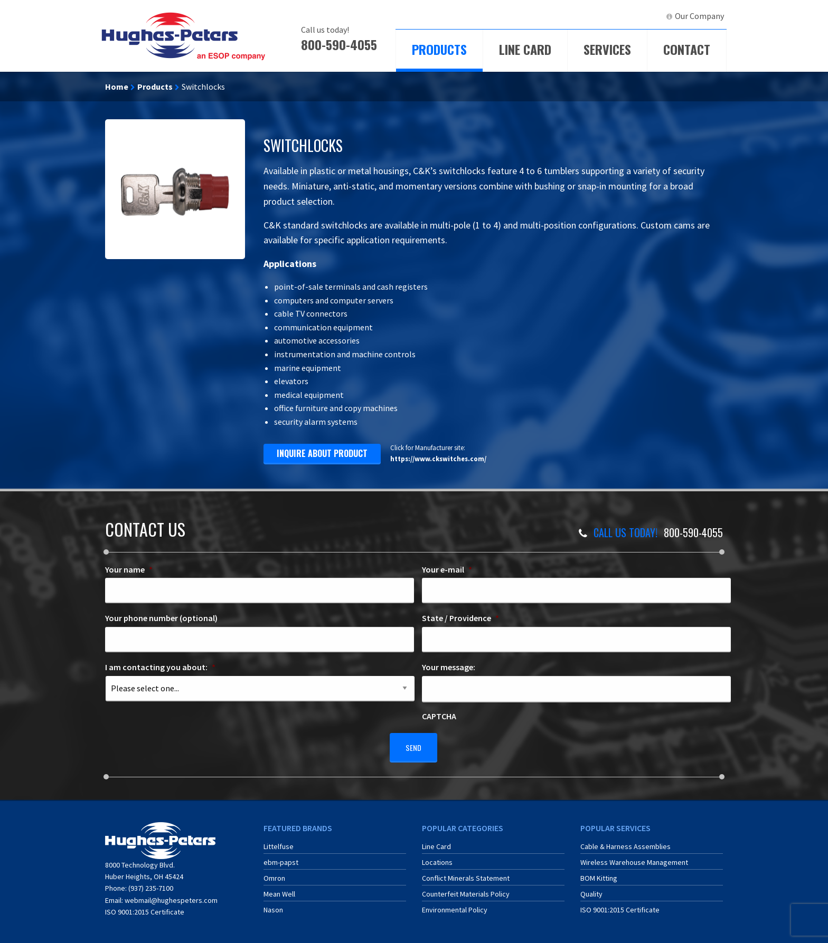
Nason (273, 905)
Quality (591, 889)
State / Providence (460, 618)
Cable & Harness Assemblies (625, 842)
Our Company (699, 16)
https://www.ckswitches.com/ (438, 458)
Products (439, 49)
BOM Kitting (598, 874)
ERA (601, 16)
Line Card (525, 49)
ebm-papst (281, 858)
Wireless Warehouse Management (634, 858)
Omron (274, 874)
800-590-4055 (339, 44)
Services (607, 49)
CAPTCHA (439, 716)
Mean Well (279, 889)
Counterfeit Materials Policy (466, 889)
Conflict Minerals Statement (466, 874)
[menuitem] (560, 16)
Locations (437, 858)
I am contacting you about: (160, 667)
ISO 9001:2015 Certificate (144, 907)
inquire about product (322, 453)
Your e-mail (447, 569)
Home (116, 86)
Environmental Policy (454, 905)
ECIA (564, 16)
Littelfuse (279, 842)
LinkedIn (638, 16)
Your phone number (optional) (161, 618)
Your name (129, 569)
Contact (686, 49)
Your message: (448, 667)
